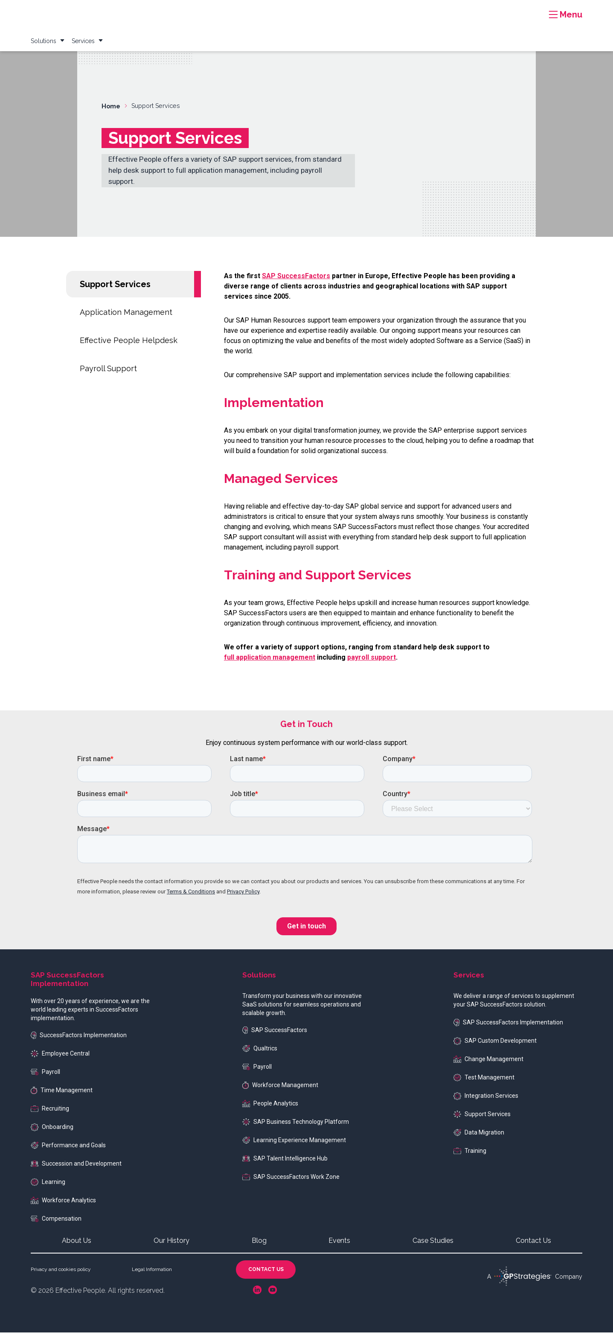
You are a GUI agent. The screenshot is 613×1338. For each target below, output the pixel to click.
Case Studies (407, 10)
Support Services (115, 290)
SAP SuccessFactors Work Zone (291, 1182)
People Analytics (270, 1109)
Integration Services (485, 1101)
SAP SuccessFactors (275, 1035)
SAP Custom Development (495, 1046)
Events (469, 10)
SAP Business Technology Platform (295, 1127)
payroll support (371, 663)
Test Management (483, 1083)
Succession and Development (76, 1169)
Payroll (45, 1077)
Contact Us (533, 1246)
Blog (442, 10)
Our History (171, 1246)
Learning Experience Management (294, 1146)
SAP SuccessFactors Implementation (508, 1028)
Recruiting (50, 1114)
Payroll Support (108, 373)
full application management (269, 663)
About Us (76, 1246)
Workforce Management (280, 1091)
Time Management (62, 1096)
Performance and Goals (68, 1151)
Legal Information (152, 1275)
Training (469, 1156)
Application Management (126, 317)
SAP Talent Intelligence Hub (285, 1164)
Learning (48, 1188)
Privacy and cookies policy (61, 1275)
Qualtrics (259, 1054)
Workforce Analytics (63, 1206)
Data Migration (478, 1138)
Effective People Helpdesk (128, 345)
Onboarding (52, 1133)
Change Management (488, 1064)
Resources (363, 10)
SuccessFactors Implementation (79, 1040)
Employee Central (60, 1059)
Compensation (56, 1224)
